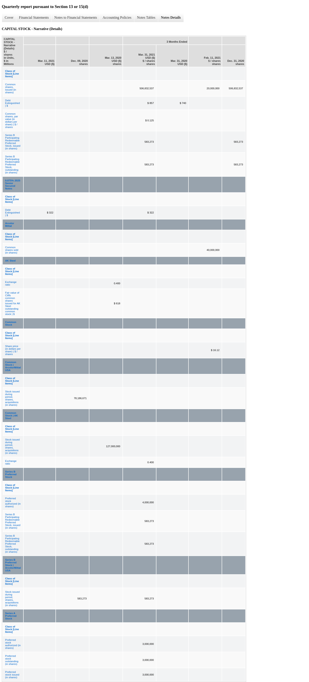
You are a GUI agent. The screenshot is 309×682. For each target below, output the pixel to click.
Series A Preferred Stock (10, 616)
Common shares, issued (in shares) (10, 88)
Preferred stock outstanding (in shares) (11, 660)
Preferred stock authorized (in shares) (13, 502)
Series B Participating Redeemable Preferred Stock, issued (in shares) (12, 142)
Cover (9, 17)
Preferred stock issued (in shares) (12, 675)
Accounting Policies (116, 17)
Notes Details (171, 17)
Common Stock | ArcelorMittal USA (13, 366)
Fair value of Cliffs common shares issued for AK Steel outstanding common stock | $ (12, 303)
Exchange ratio (10, 283)
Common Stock (10, 323)
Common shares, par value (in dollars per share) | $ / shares (11, 120)
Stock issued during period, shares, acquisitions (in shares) (12, 398)
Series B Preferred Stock (10, 474)
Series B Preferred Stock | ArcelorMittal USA (13, 565)
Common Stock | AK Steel (11, 416)
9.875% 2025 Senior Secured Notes (12, 184)
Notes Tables (146, 17)
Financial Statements (34, 17)
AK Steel (10, 260)
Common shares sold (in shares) (11, 250)
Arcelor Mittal (9, 224)
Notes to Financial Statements (75, 17)
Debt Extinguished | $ (12, 103)
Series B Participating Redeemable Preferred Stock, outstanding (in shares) (12, 164)
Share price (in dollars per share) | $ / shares (13, 350)
